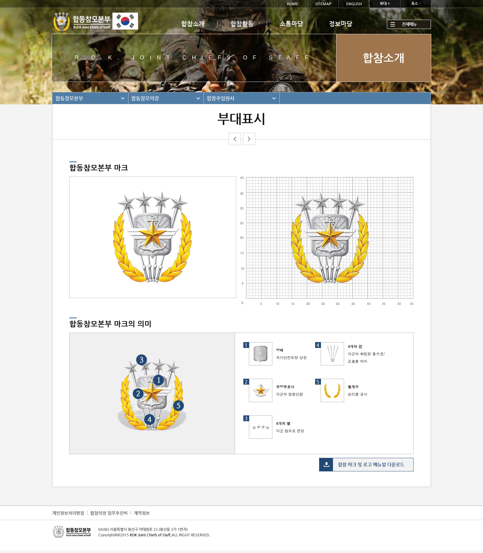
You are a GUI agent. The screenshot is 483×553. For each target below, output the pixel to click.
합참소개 (193, 23)
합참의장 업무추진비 (109, 513)
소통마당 (291, 23)
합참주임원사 (220, 98)
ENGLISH (354, 4)
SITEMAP (323, 4)
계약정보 (142, 513)
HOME (292, 4)
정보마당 (340, 23)
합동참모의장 (145, 98)
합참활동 (242, 23)
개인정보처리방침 (68, 513)
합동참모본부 (69, 98)
